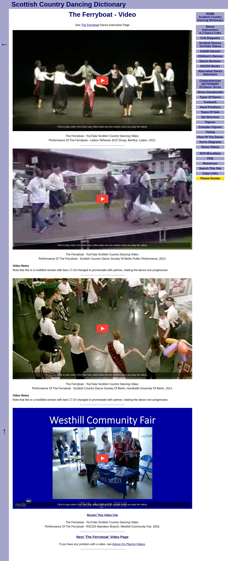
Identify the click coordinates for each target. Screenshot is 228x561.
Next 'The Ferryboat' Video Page (102, 537)
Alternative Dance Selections (210, 73)
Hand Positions (210, 107)
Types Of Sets (210, 112)
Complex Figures (210, 127)
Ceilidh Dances (210, 51)
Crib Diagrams (210, 38)
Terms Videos (210, 147)
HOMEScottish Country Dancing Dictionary (210, 17)
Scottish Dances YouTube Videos (210, 44)
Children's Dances (210, 56)
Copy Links (210, 173)
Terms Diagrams (210, 142)
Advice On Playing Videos (128, 544)
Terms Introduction (210, 92)
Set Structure (210, 117)
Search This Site (210, 168)
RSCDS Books (210, 66)
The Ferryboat (90, 25)
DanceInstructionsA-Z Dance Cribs (210, 30)
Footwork (210, 102)
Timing (210, 132)
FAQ (210, 158)
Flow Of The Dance (210, 137)
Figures (210, 122)
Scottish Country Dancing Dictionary (69, 4)
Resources (210, 163)
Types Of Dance (210, 97)
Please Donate (210, 178)
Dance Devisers (210, 61)
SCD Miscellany (210, 153)
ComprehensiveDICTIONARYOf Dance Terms (210, 84)
